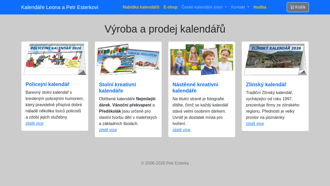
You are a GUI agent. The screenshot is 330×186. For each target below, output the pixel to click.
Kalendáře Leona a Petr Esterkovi (59, 7)
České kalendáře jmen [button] (203, 7)
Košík (298, 7)
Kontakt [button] (238, 7)
